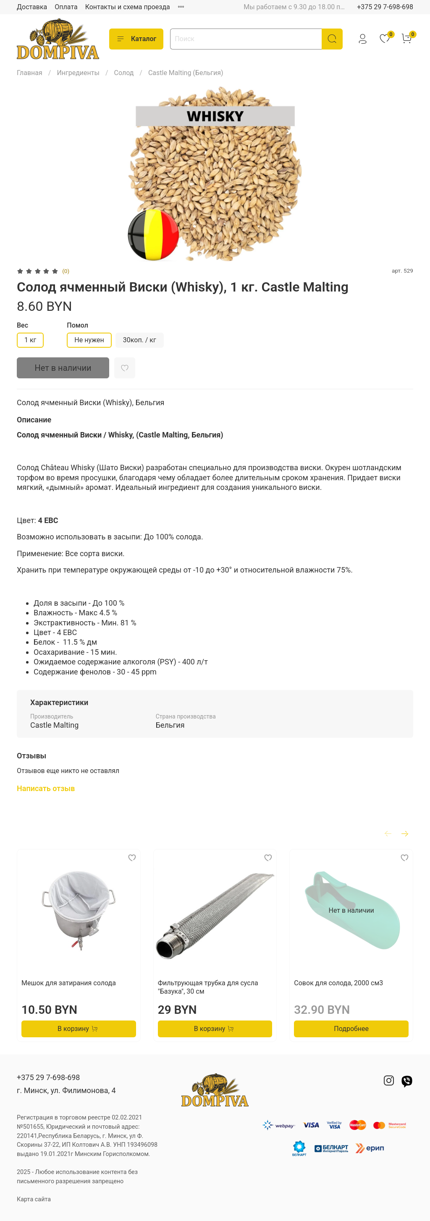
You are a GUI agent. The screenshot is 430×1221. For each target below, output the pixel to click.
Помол (77, 325)
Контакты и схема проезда (127, 7)
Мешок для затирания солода (68, 983)
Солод (124, 73)
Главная (29, 73)
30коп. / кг (139, 340)
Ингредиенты (78, 73)
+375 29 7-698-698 (385, 7)
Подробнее (351, 1029)
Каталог (136, 39)
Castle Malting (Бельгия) (185, 73)
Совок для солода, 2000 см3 (338, 983)
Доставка (32, 7)
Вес (22, 325)
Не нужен (89, 340)
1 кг (30, 340)
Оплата (66, 7)
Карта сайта (34, 1199)
